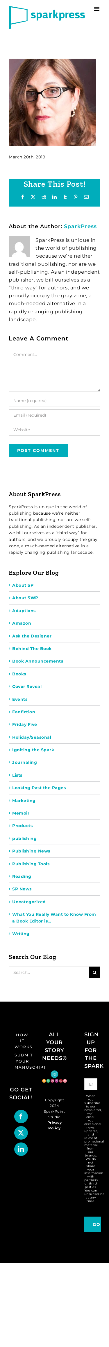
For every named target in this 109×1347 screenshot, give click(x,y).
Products (22, 825)
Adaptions (24, 610)
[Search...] (49, 972)
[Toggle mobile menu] (97, 9)
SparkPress (80, 226)
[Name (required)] (54, 400)
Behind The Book (32, 648)
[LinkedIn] (21, 1149)
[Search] (94, 972)
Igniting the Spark (33, 749)
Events (19, 699)
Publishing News (31, 851)
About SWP (25, 597)
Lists (17, 775)
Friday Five (24, 724)
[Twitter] (21, 1133)
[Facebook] (21, 1116)
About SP (22, 585)
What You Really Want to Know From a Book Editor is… (54, 917)
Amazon (21, 623)
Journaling (24, 762)
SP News (22, 889)
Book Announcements (37, 661)
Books (19, 674)
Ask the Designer (31, 636)
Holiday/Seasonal (31, 737)
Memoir (20, 813)
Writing (21, 933)
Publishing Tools (30, 863)
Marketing (24, 800)
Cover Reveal (27, 686)
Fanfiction (23, 711)
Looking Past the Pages (39, 787)
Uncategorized (29, 901)
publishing (24, 838)
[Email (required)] (54, 415)
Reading (21, 876)
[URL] (54, 430)
